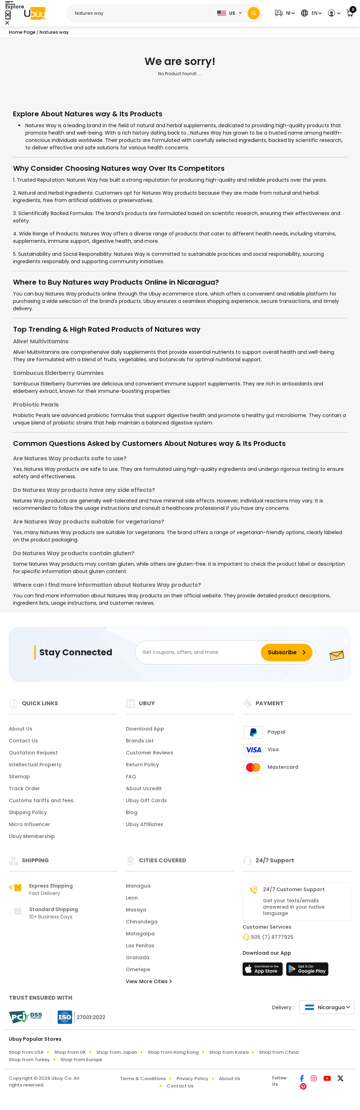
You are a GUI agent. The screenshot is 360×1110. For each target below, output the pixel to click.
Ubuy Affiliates (144, 824)
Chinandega (142, 921)
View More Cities (149, 981)
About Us (20, 728)
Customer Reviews (149, 752)
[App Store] (264, 971)
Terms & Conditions (143, 1078)
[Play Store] (307, 971)
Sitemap (19, 776)
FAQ (131, 776)
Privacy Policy (192, 1078)
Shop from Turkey (29, 1059)
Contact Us (23, 740)
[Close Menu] (8, 15)
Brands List (140, 740)
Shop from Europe (81, 1059)
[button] (284, 13)
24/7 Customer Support (294, 889)
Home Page (22, 32)
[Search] (254, 13)
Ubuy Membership (32, 836)
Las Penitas (140, 945)
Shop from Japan (116, 1052)
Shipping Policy (28, 812)
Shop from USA (26, 1052)
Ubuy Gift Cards (146, 800)
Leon (132, 897)
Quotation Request (33, 752)
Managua (138, 885)
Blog (131, 812)
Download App (145, 728)
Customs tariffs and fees (41, 800)
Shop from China (278, 1052)
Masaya (136, 909)
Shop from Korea (229, 1052)
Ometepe (138, 969)
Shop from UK (70, 1052)
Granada (137, 957)
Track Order (24, 788)
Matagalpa (140, 933)
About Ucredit (144, 788)
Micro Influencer (29, 824)
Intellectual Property (35, 764)
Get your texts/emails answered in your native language (293, 906)
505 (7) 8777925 (272, 937)
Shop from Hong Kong (173, 1052)
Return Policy (142, 764)
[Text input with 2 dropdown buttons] (140, 13)
